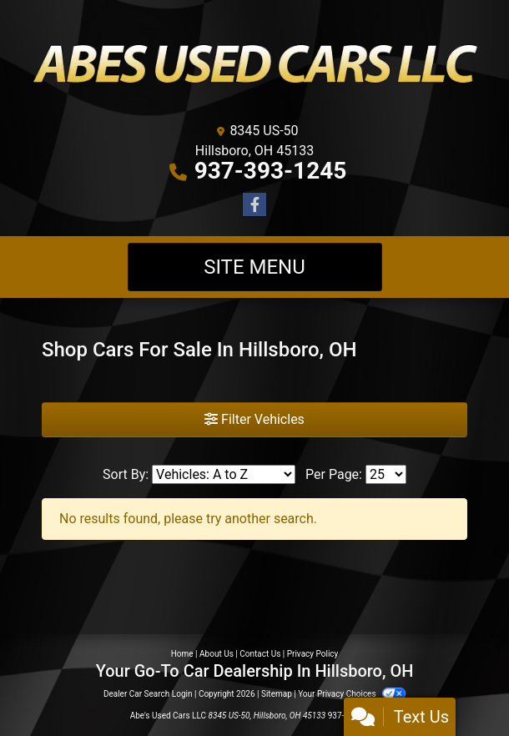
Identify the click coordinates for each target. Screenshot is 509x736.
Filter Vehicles (254, 419)
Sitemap (276, 693)
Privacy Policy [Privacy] (313, 653)
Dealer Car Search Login (148, 693)
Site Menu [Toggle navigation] (254, 267)
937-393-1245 (270, 170)
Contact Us (259, 653)
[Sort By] (223, 474)
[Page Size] (385, 474)
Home (182, 653)
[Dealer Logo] (254, 63)
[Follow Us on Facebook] (254, 205)
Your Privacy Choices (352, 693)
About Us (216, 653)
